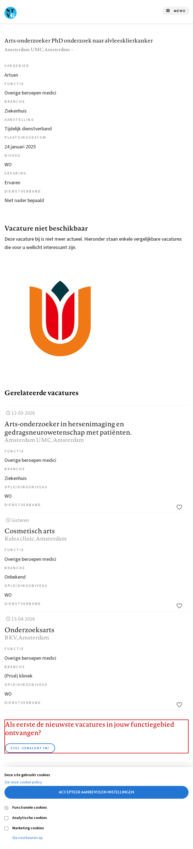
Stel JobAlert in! (30, 748)
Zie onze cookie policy (23, 782)
